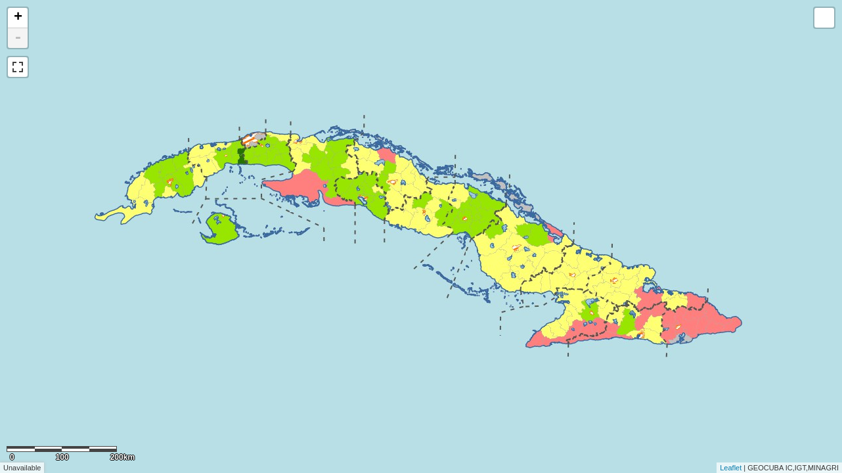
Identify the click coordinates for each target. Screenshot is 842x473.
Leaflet (731, 468)
